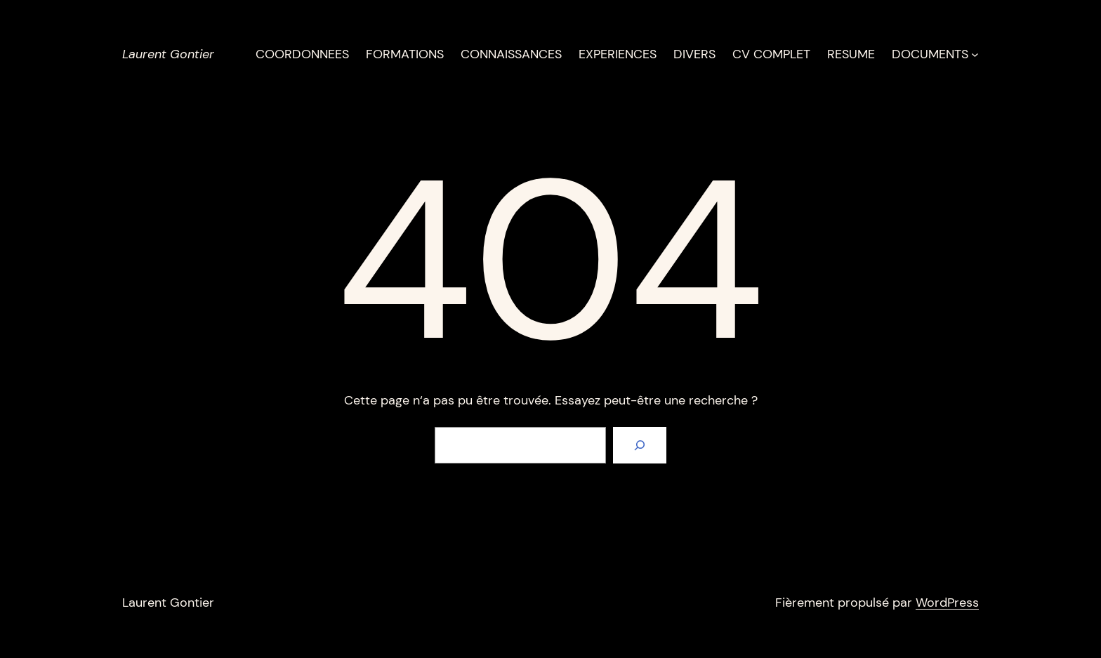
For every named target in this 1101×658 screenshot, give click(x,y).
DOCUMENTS (930, 54)
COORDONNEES (302, 54)
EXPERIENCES (618, 54)
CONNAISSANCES (511, 54)
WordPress (947, 602)
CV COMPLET (771, 54)
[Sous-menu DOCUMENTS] (975, 54)
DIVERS (694, 54)
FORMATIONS (405, 54)
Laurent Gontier (168, 54)
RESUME (851, 54)
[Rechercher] (639, 445)
